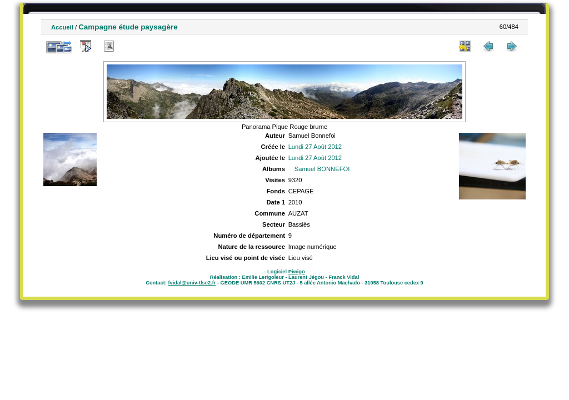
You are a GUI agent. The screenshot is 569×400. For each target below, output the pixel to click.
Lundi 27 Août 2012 (315, 146)
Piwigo (296, 271)
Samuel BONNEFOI (322, 169)
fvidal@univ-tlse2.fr (192, 283)
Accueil (62, 27)
